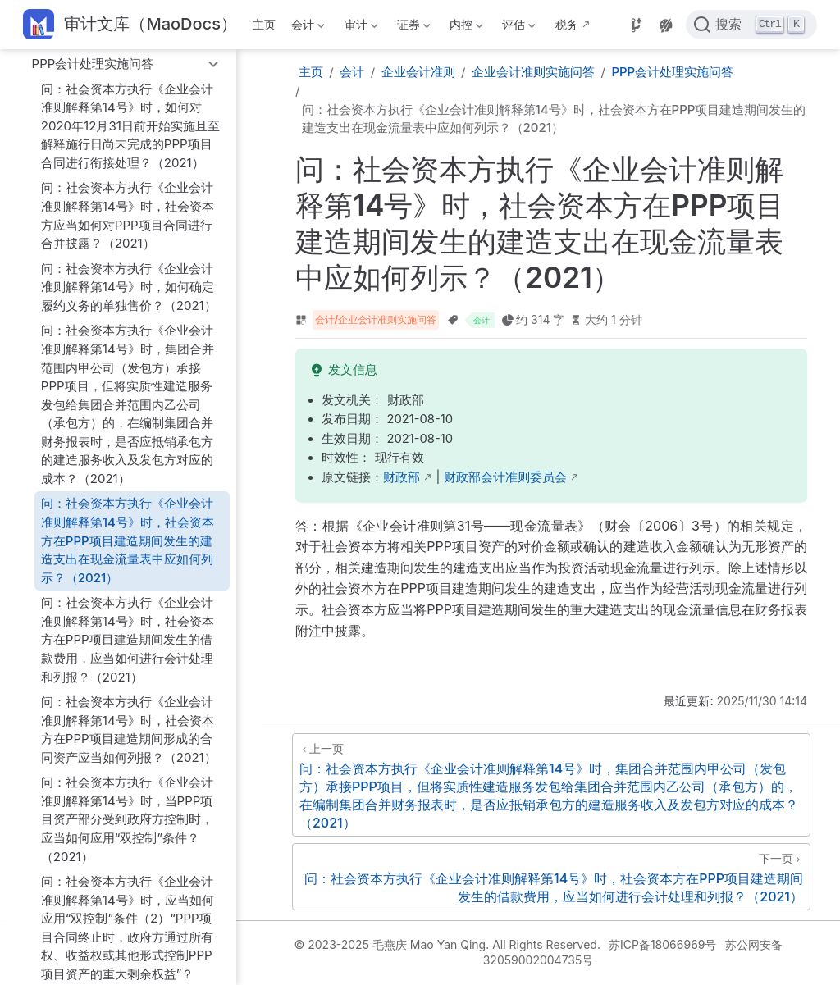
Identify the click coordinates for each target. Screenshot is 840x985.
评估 (517, 27)
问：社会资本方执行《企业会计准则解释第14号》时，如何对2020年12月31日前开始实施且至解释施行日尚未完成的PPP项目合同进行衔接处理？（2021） (130, 126)
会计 (306, 27)
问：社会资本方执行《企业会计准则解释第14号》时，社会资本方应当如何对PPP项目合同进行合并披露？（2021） (127, 215)
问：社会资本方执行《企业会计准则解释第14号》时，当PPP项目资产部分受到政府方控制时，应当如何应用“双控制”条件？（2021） (127, 819)
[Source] (636, 25)
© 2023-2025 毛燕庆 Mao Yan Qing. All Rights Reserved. (447, 944)
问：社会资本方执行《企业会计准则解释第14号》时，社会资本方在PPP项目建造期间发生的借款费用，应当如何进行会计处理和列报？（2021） (127, 639)
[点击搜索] (751, 24)
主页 (264, 24)
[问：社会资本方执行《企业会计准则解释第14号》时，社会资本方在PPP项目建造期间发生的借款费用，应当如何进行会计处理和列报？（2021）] (551, 876)
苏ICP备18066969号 (663, 944)
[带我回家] (130, 25)
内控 (465, 27)
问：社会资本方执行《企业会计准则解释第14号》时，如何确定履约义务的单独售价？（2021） (129, 287)
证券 (411, 27)
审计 (359, 27)
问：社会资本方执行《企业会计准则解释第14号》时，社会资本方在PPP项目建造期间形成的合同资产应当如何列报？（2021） (129, 729)
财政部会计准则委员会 (505, 477)
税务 (566, 24)
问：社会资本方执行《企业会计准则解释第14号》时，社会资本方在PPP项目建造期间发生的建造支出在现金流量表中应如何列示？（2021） (127, 540)
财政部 (401, 477)
